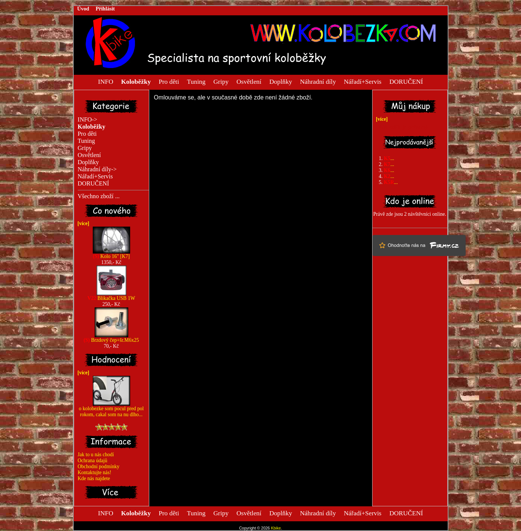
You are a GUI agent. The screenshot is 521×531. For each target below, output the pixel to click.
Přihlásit (105, 9)
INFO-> (88, 119)
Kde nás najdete (94, 478)
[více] (82, 223)
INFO (105, 81)
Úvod (83, 9)
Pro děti (169, 81)
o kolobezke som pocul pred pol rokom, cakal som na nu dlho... (111, 409)
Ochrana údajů (92, 460)
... (389, 158)
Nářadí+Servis (362, 81)
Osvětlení (248, 81)
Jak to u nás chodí (96, 454)
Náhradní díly (318, 81)
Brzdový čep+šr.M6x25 (111, 338)
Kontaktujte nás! (94, 472)
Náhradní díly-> (97, 169)
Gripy (221, 81)
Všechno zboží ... (99, 196)
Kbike (276, 528)
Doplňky (280, 81)
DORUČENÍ (406, 81)
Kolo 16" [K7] (111, 254)
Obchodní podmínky (99, 466)
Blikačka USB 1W (111, 296)
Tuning (196, 81)
